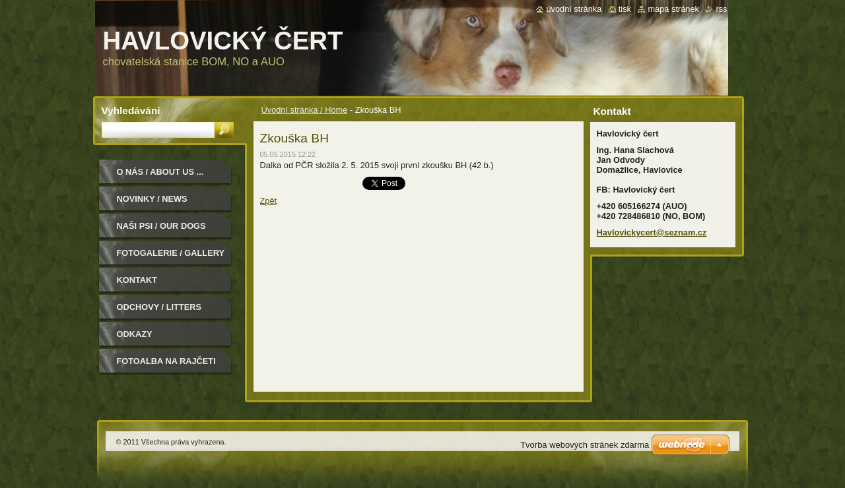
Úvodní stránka (573, 9)
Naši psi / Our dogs (161, 226)
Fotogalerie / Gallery (171, 253)
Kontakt (137, 280)
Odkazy (134, 334)
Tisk (625, 9)
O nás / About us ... (160, 172)
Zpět (268, 201)
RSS (721, 9)
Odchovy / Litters (159, 307)
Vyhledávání (131, 110)
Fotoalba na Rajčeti (166, 361)
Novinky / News (152, 199)
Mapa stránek (673, 9)
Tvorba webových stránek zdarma (584, 445)
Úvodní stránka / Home (304, 110)
